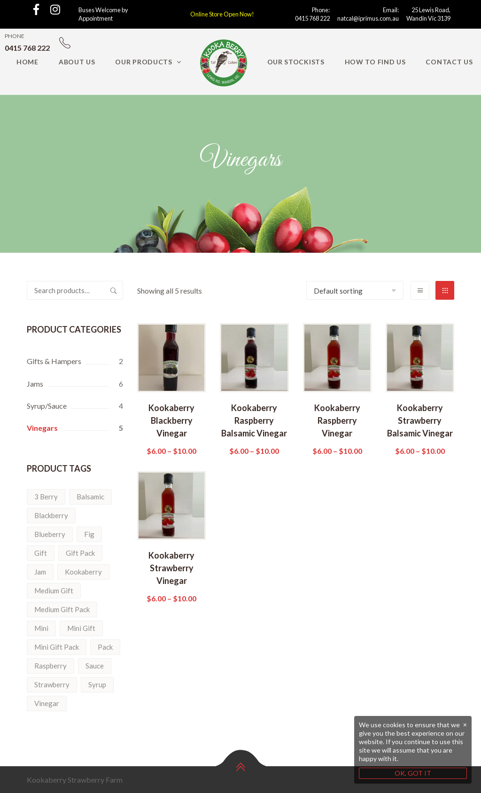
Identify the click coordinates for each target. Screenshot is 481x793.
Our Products (143, 62)
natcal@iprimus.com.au (368, 18)
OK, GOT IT (413, 773)
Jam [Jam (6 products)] (40, 572)
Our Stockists (296, 62)
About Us (77, 62)
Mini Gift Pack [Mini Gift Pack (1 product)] (56, 647)
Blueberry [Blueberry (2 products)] (49, 534)
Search (113, 290)
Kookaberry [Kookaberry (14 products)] (83, 572)
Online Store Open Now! (222, 14)
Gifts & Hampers (54, 361)
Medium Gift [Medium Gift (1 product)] (53, 590)
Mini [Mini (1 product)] (41, 628)
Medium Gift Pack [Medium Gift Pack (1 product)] (62, 609)
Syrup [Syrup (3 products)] (97, 684)
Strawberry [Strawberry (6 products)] (52, 684)
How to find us (375, 62)
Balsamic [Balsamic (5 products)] (90, 496)
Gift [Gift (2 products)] (40, 553)
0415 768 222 (312, 18)
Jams (35, 383)
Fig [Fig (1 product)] (89, 534)
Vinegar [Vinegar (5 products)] (46, 703)
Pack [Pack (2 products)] (105, 647)
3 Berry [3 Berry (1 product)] (46, 496)
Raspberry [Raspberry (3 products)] (50, 665)
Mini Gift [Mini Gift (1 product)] (81, 628)
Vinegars (42, 427)
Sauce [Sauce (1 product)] (94, 665)
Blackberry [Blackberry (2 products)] (51, 515)
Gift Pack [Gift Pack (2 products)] (80, 553)
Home (27, 62)
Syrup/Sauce (47, 405)
